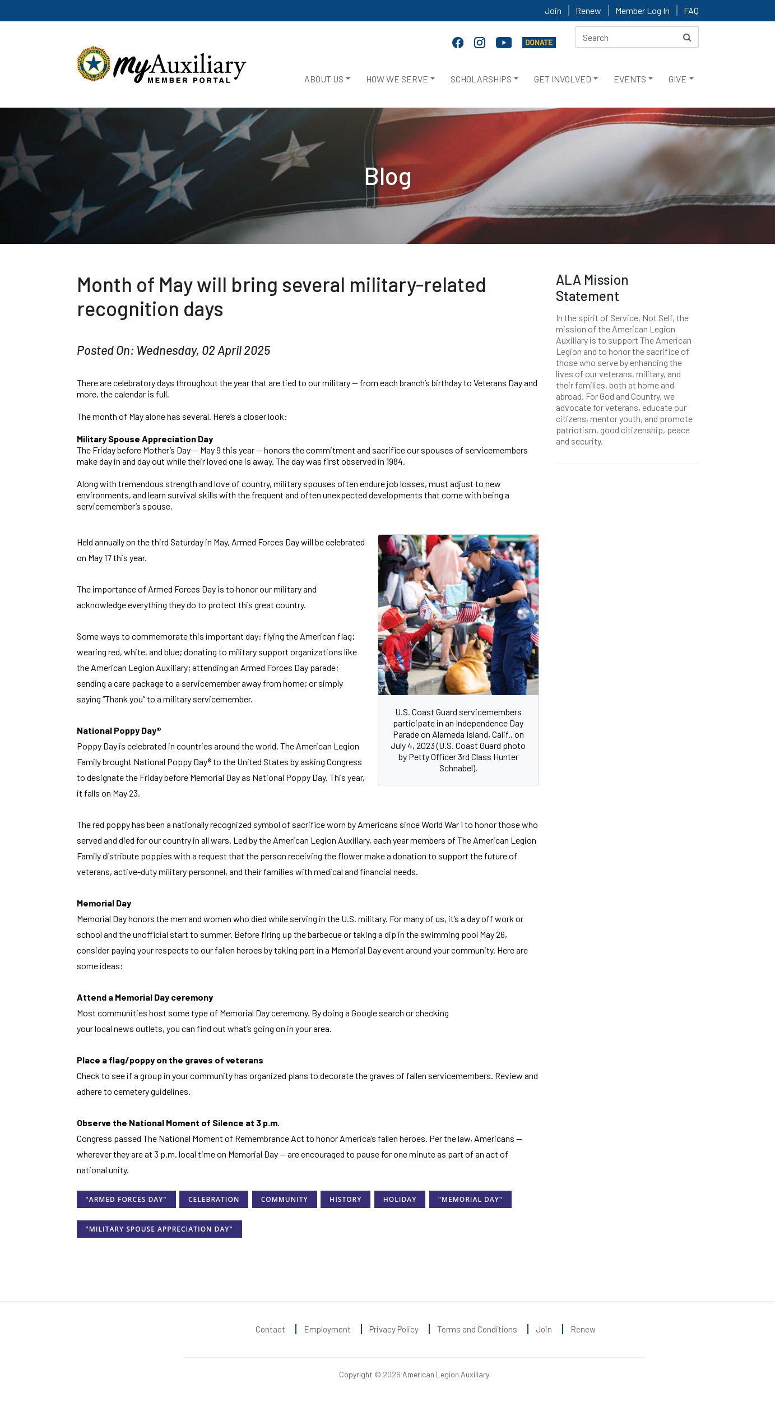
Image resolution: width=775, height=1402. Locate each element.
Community (284, 1199)
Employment (327, 1329)
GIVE (677, 78)
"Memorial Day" (470, 1199)
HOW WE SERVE (397, 78)
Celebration (213, 1199)
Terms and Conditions (477, 1329)
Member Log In (642, 10)
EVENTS (630, 78)
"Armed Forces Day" (126, 1199)
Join (553, 10)
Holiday (399, 1199)
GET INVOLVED (562, 78)
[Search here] (637, 37)
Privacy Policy (394, 1329)
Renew (588, 10)
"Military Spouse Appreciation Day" (159, 1229)
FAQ (691, 10)
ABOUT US (324, 78)
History (345, 1199)
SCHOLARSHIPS (481, 78)
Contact (270, 1329)
